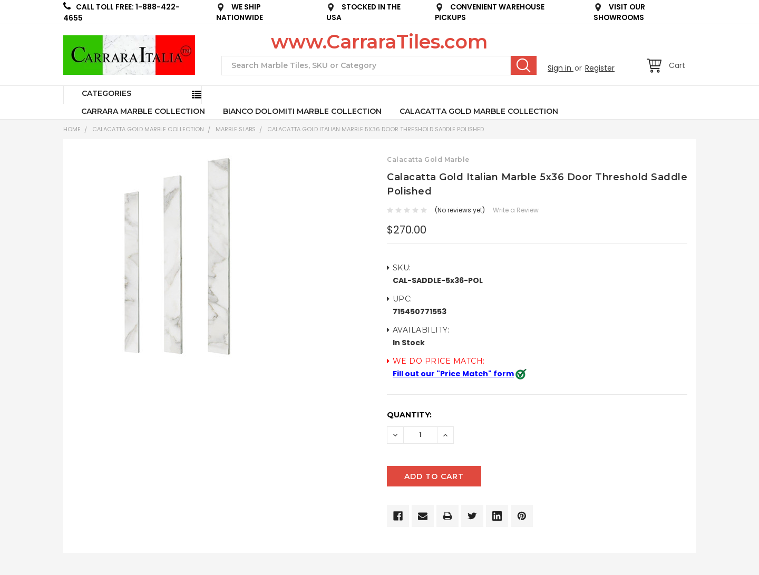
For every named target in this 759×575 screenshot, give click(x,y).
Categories (106, 93)
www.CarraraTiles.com (379, 41)
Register (600, 68)
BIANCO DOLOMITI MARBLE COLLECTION (302, 111)
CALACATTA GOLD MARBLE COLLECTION (479, 111)
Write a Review (516, 210)
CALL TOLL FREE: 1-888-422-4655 (121, 12)
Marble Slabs (236, 129)
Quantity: (409, 415)
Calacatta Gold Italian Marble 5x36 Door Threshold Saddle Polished (375, 129)
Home (72, 129)
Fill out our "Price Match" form (453, 373)
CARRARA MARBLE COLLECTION (143, 111)
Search (523, 65)
